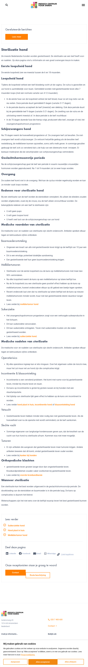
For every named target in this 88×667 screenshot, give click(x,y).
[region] (44, 653)
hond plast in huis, (25, 404)
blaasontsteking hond (65, 404)
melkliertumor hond (29, 304)
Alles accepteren (70, 662)
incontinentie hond (43, 404)
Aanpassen (15, 662)
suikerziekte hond (28, 336)
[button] (7, 5)
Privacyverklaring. (28, 655)
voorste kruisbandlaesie (31, 475)
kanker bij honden (28, 455)
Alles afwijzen (41, 662)
